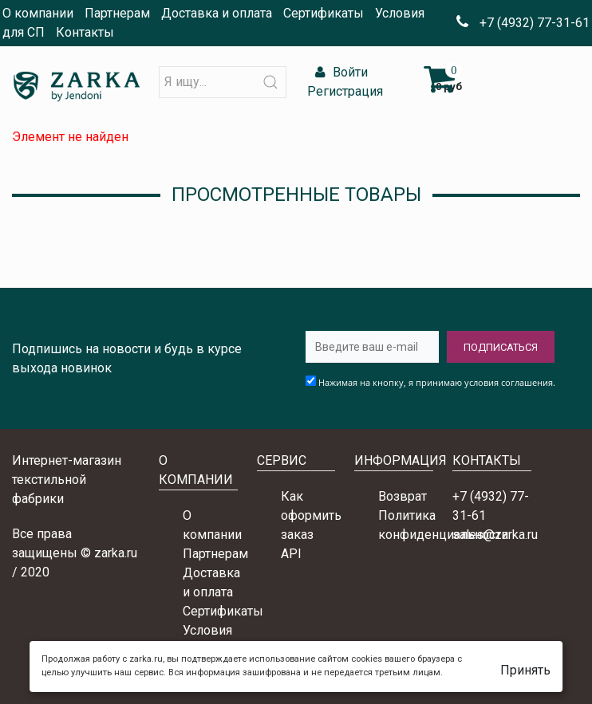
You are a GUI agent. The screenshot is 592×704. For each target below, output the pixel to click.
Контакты (85, 32)
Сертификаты (323, 13)
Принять (525, 670)
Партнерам (117, 13)
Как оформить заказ (311, 515)
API (291, 553)
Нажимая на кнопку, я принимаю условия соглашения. (436, 382)
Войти (339, 72)
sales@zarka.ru (495, 534)
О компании (37, 13)
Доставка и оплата (216, 13)
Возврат (402, 496)
